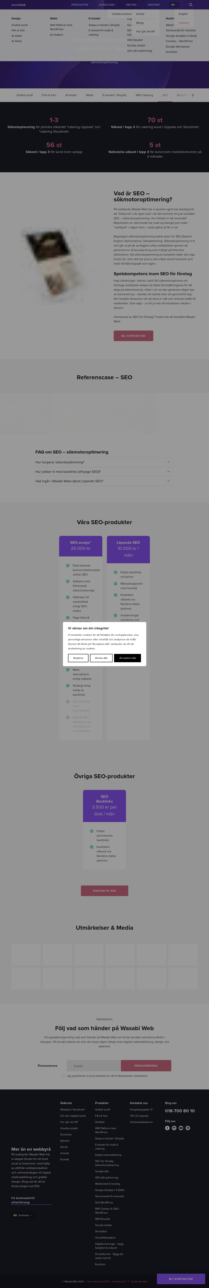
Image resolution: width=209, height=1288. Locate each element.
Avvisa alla (101, 658)
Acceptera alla (127, 658)
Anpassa (78, 658)
